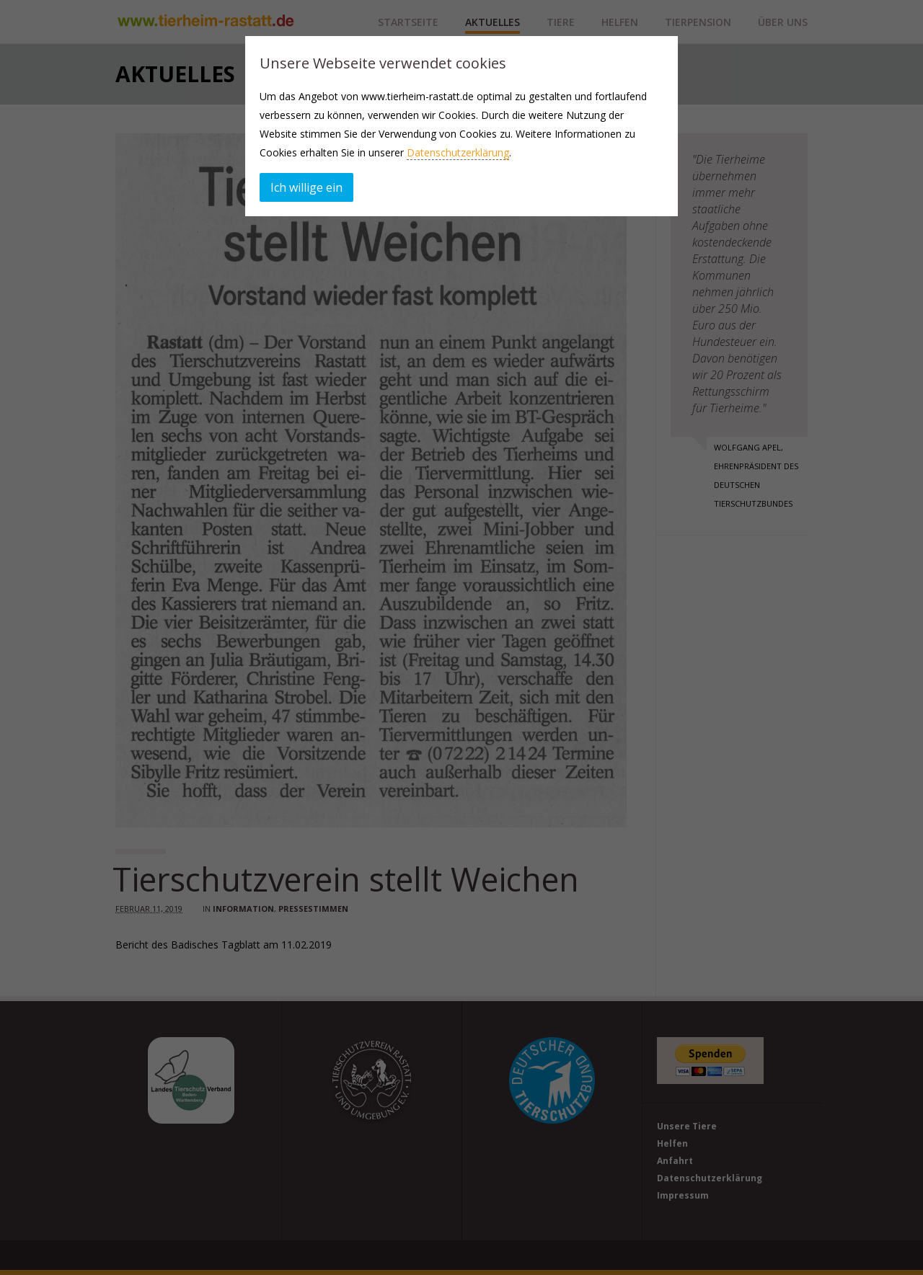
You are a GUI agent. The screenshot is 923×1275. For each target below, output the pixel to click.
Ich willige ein (306, 187)
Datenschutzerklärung (458, 152)
